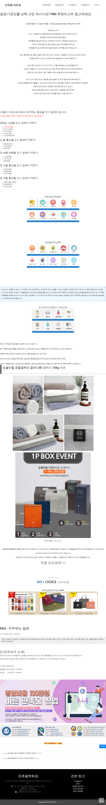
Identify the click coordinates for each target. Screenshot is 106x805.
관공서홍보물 (78, 789)
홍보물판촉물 (42, 295)
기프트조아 (57, 541)
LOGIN (96, 5)
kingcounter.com (62, 802)
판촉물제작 (46, 5)
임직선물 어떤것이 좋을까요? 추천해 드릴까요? (22, 753)
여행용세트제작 (78, 786)
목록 (102, 746)
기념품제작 (72, 5)
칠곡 (78, 784)
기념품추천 (78, 781)
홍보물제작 (59, 5)
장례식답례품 (78, 791)
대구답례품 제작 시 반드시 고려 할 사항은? (21, 758)
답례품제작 (85, 5)
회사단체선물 (8, 127)
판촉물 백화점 (13, 5)
